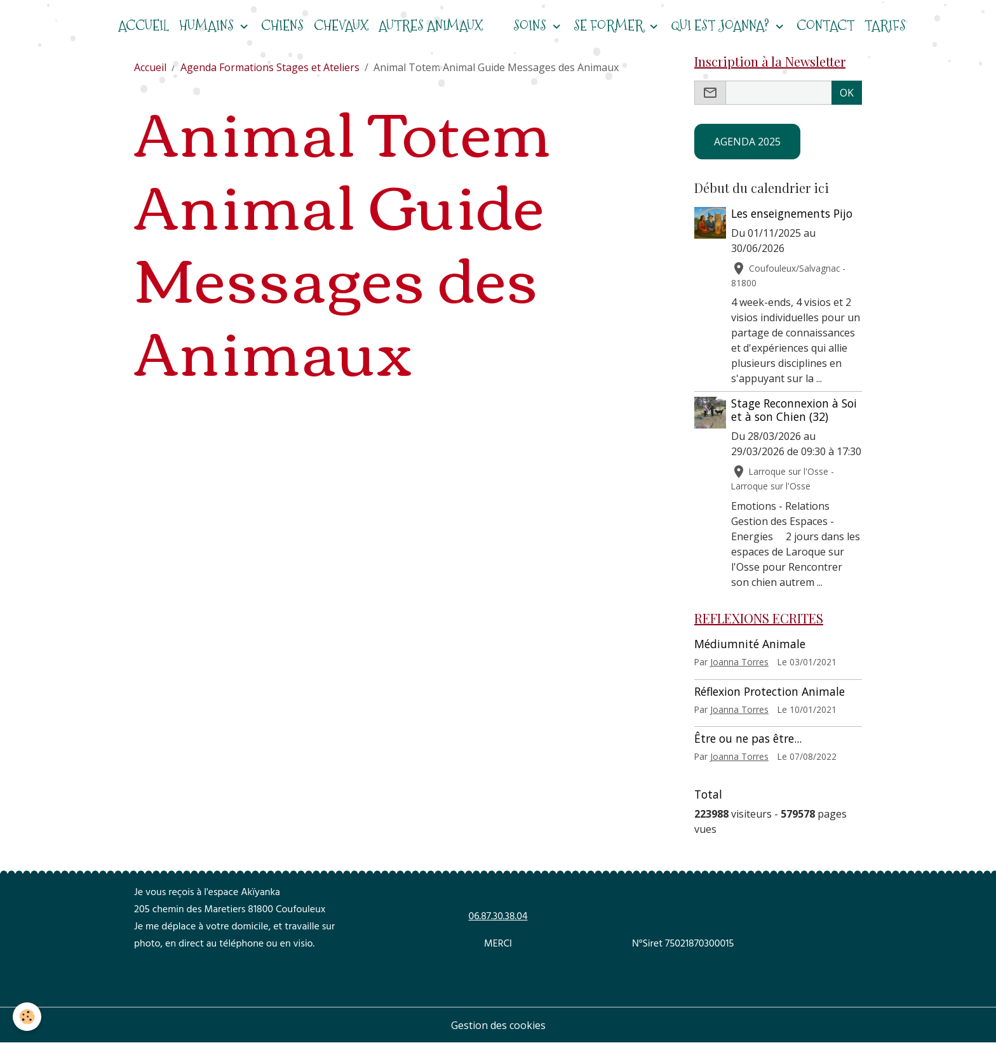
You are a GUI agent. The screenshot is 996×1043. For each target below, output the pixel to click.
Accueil (150, 67)
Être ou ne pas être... (748, 738)
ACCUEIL (143, 26)
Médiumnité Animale (749, 643)
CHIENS (282, 26)
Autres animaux (431, 26)
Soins (531, 26)
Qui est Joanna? (721, 26)
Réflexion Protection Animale (769, 691)
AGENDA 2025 (747, 142)
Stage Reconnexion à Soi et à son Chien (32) (794, 409)
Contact (825, 26)
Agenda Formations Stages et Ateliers (270, 67)
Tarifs (885, 26)
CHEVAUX (341, 26)
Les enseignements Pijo (791, 213)
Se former (610, 26)
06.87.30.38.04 (497, 917)
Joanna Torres (739, 662)
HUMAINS (208, 26)
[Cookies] (27, 1016)
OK (847, 93)
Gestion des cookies (498, 1025)
